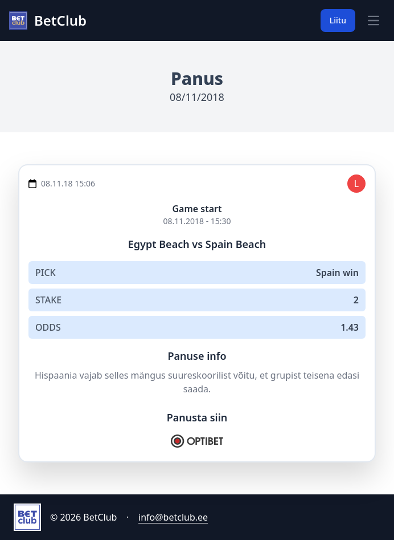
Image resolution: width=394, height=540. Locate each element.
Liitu (338, 20)
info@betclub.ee (173, 517)
